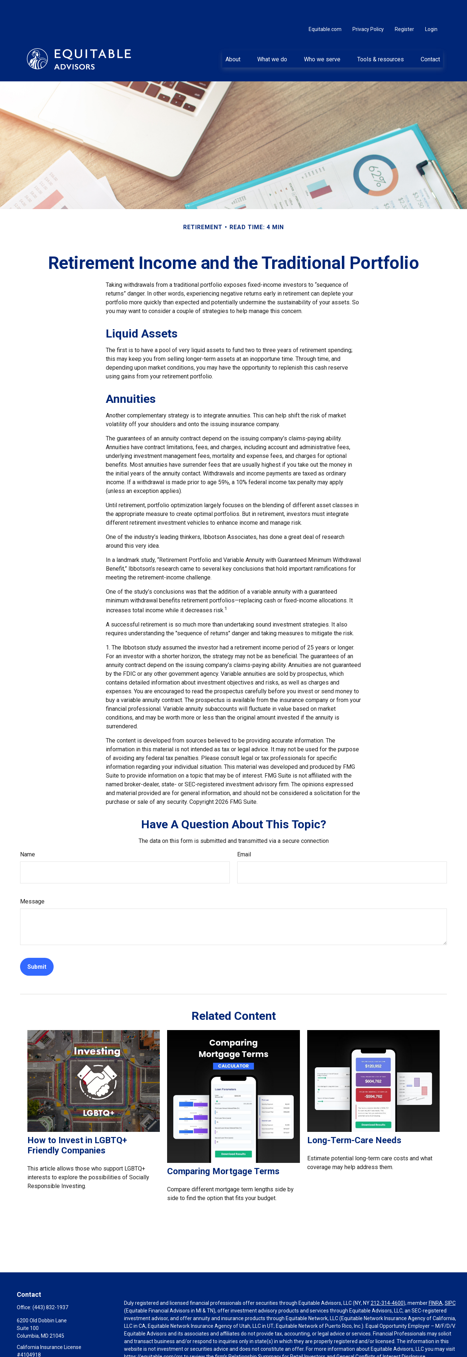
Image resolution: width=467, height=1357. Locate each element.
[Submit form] (37, 945)
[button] (232, 36)
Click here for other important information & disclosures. (188, 1348)
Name (27, 832)
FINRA (436, 1281)
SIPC (450, 1281)
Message (32, 879)
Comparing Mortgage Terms (223, 1149)
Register (404, 7)
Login (431, 7)
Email (244, 832)
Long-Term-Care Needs (354, 1118)
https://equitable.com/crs (153, 1335)
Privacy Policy (368, 7)
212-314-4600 (387, 1281)
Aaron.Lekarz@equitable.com (51, 1345)
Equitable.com (325, 7)
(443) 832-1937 (50, 1285)
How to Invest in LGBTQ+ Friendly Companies (77, 1123)
